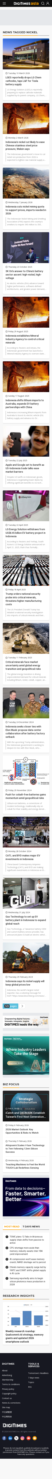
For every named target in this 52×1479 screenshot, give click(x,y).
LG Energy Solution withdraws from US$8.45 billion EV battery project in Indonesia (25, 533)
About (4, 1370)
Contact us (7, 1398)
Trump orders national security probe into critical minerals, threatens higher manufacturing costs (23, 599)
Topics (31, 1382)
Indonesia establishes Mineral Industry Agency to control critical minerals (25, 339)
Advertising (7, 1375)
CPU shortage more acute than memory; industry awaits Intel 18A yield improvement (26, 1251)
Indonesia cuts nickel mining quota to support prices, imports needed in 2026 (26, 210)
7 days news (33, 1377)
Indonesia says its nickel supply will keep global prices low (25, 983)
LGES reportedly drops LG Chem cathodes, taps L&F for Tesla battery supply (23, 81)
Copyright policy (9, 1393)
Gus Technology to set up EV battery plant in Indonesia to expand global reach (26, 920)
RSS (30, 1387)
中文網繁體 (7, 1412)
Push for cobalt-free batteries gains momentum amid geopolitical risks (26, 796)
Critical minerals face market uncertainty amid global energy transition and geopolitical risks (23, 665)
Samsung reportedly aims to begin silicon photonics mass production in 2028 (27, 1281)
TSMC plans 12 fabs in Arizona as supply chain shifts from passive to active (27, 1239)
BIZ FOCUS (11, 1084)
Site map (6, 1407)
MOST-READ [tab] (12, 1226)
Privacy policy (8, 1389)
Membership (7, 1379)
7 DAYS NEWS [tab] (31, 1226)
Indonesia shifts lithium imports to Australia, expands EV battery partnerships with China (25, 404)
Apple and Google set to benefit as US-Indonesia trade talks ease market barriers (25, 468)
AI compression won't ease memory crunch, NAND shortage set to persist (28, 1261)
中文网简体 (7, 1416)
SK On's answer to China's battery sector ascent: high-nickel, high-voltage (24, 274)
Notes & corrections (11, 1402)
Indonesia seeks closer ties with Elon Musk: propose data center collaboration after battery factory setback (25, 731)
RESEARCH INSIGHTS (18, 1295)
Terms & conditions (11, 1384)
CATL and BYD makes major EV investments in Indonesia (23, 857)
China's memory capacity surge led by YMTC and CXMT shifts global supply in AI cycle (28, 1270)
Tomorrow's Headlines (38, 1373)
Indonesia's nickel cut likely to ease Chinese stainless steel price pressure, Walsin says (25, 145)
